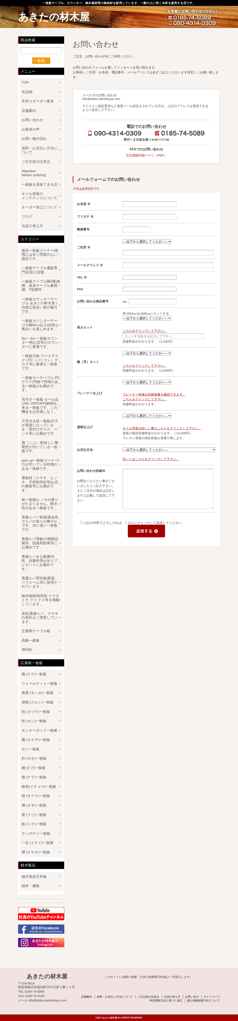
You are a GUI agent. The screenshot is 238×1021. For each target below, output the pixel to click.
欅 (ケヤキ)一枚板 (36, 852)
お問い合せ (192, 996)
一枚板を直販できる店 (39, 185)
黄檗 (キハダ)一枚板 (38, 693)
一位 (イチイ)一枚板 (38, 843)
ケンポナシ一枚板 (36, 834)
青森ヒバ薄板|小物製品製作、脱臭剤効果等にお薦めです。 (40, 543)
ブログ (27, 217)
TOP (25, 83)
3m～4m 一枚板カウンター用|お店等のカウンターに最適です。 (40, 342)
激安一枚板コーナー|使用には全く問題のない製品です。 (40, 255)
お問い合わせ (32, 120)
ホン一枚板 (31, 749)
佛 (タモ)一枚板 (34, 805)
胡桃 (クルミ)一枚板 (38, 702)
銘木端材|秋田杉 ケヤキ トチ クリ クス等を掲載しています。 (40, 600)
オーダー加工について (39, 207)
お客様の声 (31, 129)
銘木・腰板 (31, 886)
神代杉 (27, 650)
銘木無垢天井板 (34, 877)
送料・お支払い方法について (39, 150)
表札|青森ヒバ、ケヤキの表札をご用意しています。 (40, 618)
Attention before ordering (34, 173)
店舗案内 (29, 111)
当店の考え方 (32, 226)
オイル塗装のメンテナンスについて (39, 196)
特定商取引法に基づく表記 (165, 1000)
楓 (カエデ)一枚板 (36, 740)
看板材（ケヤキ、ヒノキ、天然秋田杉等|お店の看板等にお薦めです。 (40, 484)
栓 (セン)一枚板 (34, 721)
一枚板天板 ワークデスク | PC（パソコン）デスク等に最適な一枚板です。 (40, 362)
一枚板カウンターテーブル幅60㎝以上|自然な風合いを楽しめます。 (40, 325)
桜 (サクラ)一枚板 (36, 796)
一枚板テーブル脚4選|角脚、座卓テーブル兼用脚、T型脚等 (41, 285)
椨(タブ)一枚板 (33, 768)
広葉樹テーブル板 (36, 631)
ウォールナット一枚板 (39, 684)
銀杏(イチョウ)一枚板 (39, 787)
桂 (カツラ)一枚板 (36, 712)
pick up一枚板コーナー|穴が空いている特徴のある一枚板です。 (40, 464)
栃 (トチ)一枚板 (34, 824)
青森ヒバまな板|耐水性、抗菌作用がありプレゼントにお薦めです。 (39, 563)
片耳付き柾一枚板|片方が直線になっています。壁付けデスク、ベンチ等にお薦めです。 (40, 427)
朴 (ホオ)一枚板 (34, 758)
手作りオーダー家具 (38, 101)
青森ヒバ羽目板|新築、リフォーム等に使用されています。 (40, 582)
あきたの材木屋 (54, 17)
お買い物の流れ (34, 139)
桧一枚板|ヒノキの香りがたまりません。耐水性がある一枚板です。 (40, 504)
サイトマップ (212, 996)
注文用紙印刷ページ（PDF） (146, 155)
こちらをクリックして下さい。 (145, 330)
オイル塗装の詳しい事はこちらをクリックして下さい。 (162, 428)
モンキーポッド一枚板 (39, 730)
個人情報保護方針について (203, 1000)
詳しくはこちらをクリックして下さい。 (151, 459)
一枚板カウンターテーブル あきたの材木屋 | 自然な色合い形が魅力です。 (39, 305)
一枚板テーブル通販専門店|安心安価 (39, 270)
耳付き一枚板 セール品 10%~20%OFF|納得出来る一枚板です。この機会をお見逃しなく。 (40, 405)
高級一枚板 (31, 640)
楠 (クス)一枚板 (34, 674)
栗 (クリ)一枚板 (34, 815)
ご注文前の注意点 (36, 162)
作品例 (27, 92)
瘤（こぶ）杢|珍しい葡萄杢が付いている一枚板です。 (40, 447)
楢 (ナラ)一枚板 (34, 777)
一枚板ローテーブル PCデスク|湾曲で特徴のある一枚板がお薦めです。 (41, 384)
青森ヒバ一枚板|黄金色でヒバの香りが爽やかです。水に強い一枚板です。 (40, 523)
